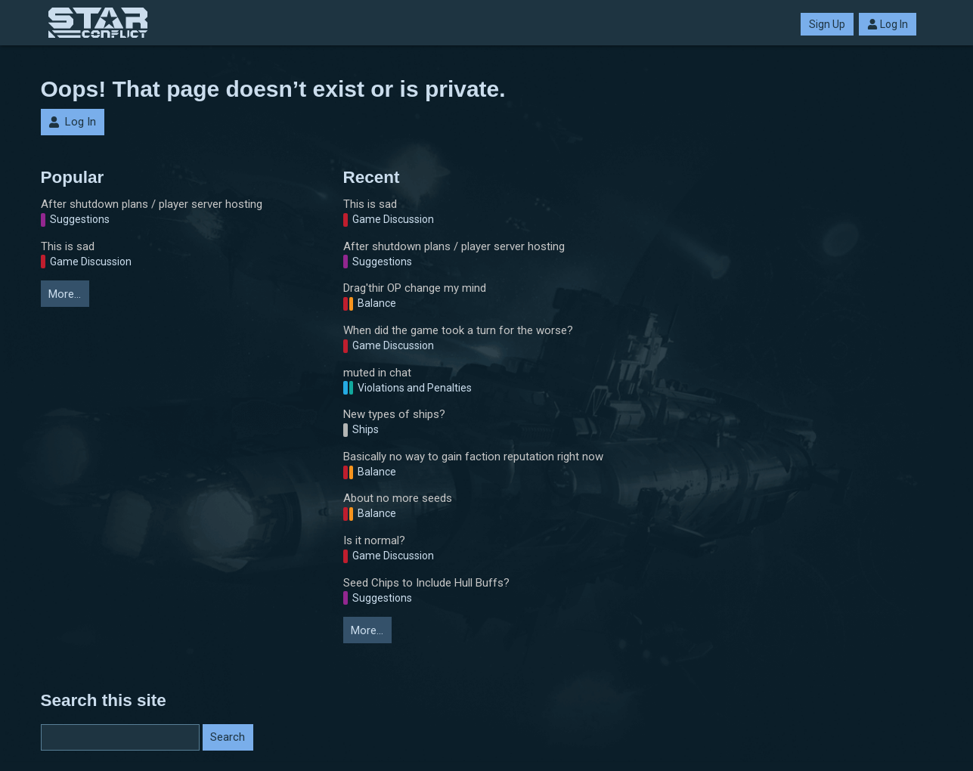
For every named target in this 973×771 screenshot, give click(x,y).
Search (227, 737)
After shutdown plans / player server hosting (151, 204)
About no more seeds (397, 498)
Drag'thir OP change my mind (414, 288)
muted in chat (377, 372)
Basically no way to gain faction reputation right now (473, 456)
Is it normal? (374, 540)
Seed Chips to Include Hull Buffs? (426, 583)
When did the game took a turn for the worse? (458, 330)
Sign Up (827, 24)
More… (64, 294)
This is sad (68, 246)
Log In (887, 24)
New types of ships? (394, 414)
